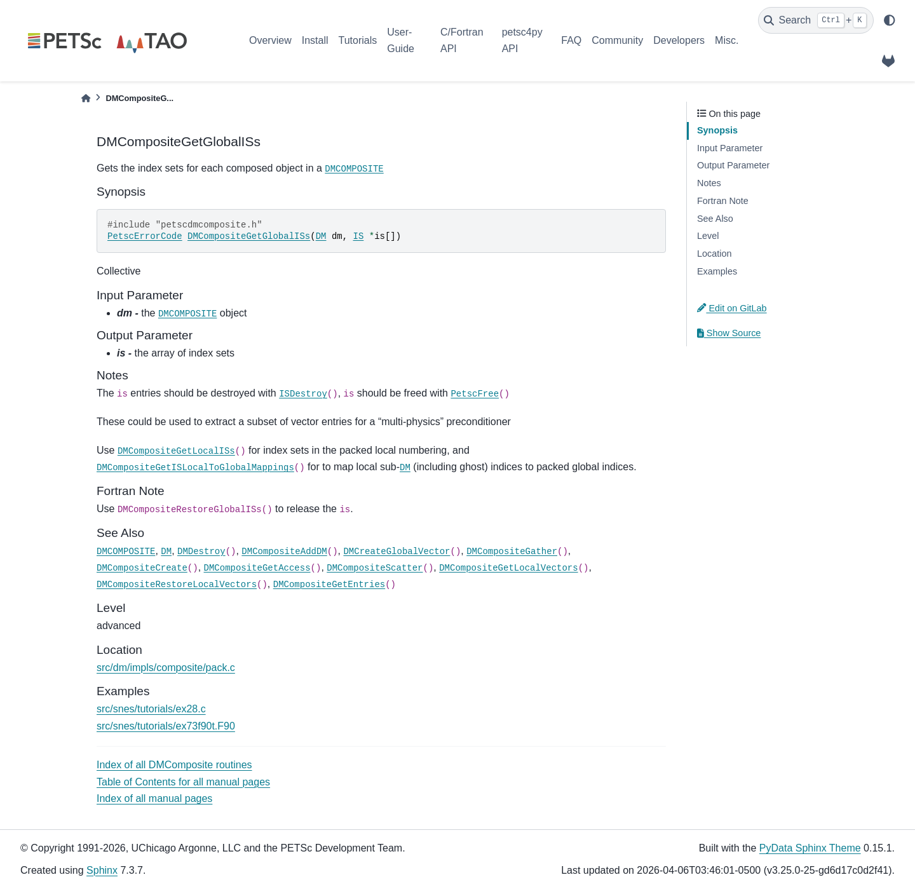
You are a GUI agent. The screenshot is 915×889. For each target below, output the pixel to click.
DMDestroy (201, 551)
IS (358, 236)
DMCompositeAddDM (284, 551)
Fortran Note (723, 201)
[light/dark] (889, 20)
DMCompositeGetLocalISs (176, 451)
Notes (709, 183)
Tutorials (357, 40)
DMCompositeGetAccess (257, 568)
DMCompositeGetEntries (329, 585)
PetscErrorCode (144, 236)
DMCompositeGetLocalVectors (508, 568)
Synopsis (717, 130)
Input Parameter (729, 148)
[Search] (816, 20)
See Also (715, 219)
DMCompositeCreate (142, 568)
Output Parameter (733, 165)
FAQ (571, 40)
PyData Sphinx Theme (810, 848)
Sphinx (102, 870)
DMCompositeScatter (375, 568)
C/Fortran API (462, 40)
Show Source (729, 333)
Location (714, 253)
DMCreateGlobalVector (396, 551)
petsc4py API (522, 40)
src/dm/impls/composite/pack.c (166, 667)
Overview (270, 40)
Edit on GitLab (732, 308)
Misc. (726, 40)
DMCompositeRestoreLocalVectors (177, 585)
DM (321, 236)
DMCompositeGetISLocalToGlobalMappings (195, 468)
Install (315, 40)
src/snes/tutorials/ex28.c (151, 708)
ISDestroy (303, 394)
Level (708, 236)
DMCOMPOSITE (354, 169)
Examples (717, 271)
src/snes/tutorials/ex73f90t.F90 (166, 726)
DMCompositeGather (511, 551)
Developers (679, 40)
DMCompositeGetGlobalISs (248, 236)
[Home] (85, 98)
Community (617, 40)
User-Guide (400, 40)
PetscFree (475, 394)
